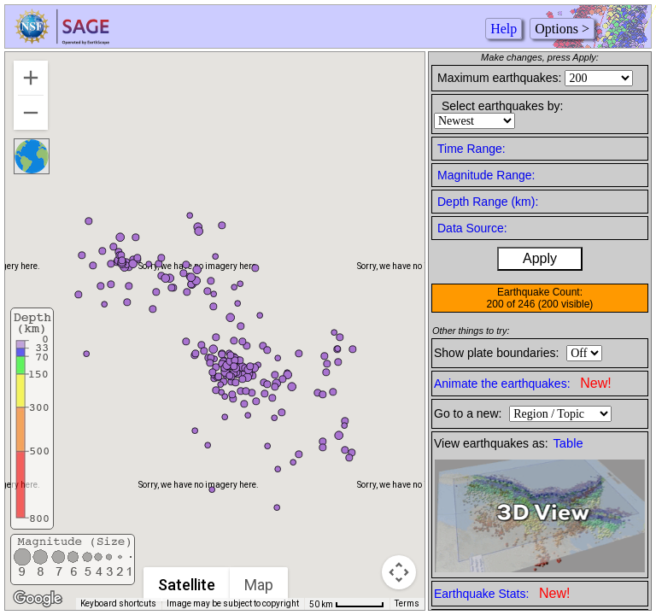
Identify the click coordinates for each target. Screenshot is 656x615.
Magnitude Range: (486, 175)
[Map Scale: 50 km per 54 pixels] (347, 604)
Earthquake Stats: (502, 593)
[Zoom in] (31, 78)
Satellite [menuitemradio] (186, 585)
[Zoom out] (31, 113)
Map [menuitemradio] (258, 585)
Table (568, 443)
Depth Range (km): (487, 201)
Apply (540, 258)
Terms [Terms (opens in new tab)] (407, 603)
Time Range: (471, 148)
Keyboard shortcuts (118, 603)
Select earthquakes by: (502, 106)
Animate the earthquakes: (523, 383)
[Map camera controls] (399, 572)
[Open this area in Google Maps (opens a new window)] (37, 599)
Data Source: (472, 228)
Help (503, 28)
